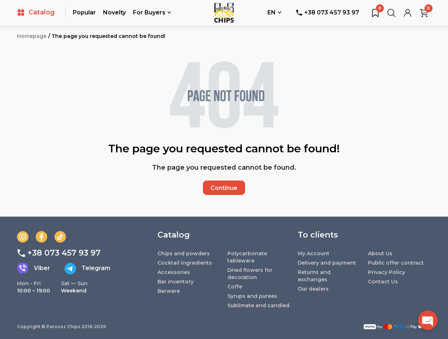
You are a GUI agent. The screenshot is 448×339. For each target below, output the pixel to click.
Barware (169, 291)
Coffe (234, 286)
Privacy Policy (386, 272)
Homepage (31, 36)
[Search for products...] (391, 12)
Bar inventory (176, 281)
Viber (33, 268)
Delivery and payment (327, 263)
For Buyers (152, 13)
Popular (84, 12)
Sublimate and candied (258, 305)
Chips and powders (184, 253)
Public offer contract (396, 263)
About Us (380, 253)
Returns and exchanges (314, 276)
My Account (313, 253)
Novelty (114, 12)
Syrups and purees (252, 296)
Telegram (87, 268)
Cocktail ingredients (185, 263)
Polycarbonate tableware (247, 257)
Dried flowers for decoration (249, 274)
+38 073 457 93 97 (327, 12)
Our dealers (313, 289)
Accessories (174, 272)
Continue (224, 187)
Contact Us (383, 281)
